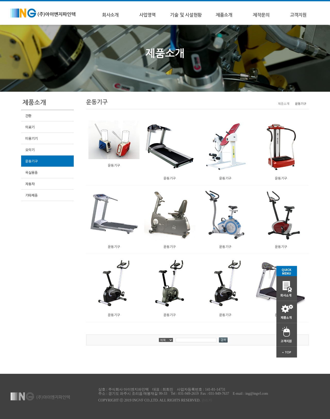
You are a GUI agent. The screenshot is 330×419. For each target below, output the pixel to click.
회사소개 (110, 15)
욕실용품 (31, 172)
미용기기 (31, 138)
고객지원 (298, 15)
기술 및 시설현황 (186, 15)
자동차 (29, 183)
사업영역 (147, 15)
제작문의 (261, 15)
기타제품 (31, 195)
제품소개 (224, 15)
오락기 (29, 149)
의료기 (29, 127)
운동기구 (31, 161)
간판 (28, 115)
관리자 (206, 400)
